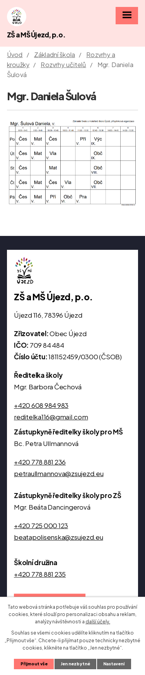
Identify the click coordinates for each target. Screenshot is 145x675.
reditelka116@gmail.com (51, 416)
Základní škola (54, 54)
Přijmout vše (34, 663)
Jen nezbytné (75, 663)
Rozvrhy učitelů (63, 65)
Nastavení (114, 663)
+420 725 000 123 (41, 525)
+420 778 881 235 (40, 574)
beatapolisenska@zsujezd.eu (58, 537)
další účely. (97, 622)
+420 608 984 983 (41, 405)
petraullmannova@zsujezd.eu (59, 473)
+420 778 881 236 (40, 462)
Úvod (15, 54)
